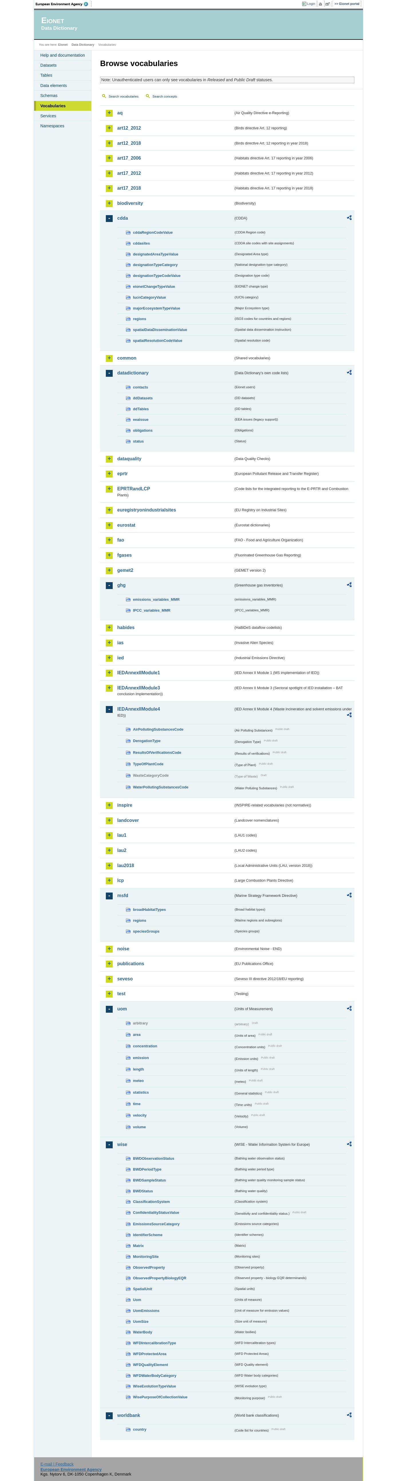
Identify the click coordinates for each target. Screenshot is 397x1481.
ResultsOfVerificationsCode (157, 752)
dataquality (129, 458)
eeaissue (140, 419)
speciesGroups (146, 931)
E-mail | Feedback (57, 1464)
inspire (124, 805)
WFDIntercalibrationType (154, 1343)
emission (141, 1058)
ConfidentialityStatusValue (156, 1212)
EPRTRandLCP (133, 488)
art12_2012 (129, 128)
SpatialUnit (142, 1289)
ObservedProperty (149, 1267)
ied (120, 657)
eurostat (126, 525)
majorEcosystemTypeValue (156, 308)
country (139, 1429)
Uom (137, 1300)
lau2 (121, 850)
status (138, 441)
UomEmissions (146, 1310)
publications (130, 963)
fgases (124, 555)
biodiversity (130, 203)
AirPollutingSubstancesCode (158, 729)
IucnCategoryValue (149, 297)
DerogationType (146, 741)
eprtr (122, 473)
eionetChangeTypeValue (154, 286)
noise (123, 948)
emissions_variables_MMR (156, 599)
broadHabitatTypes (149, 909)
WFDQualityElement (150, 1365)
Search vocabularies (123, 96)
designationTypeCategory (155, 265)
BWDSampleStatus (149, 1180)
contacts (140, 387)
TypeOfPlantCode (148, 764)
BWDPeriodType (147, 1169)
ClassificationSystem (151, 1202)
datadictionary (132, 372)
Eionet (63, 44)
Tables (46, 75)
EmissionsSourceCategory (156, 1224)
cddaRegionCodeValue (153, 232)
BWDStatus (143, 1191)
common (126, 358)
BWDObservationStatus (153, 1158)
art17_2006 (129, 158)
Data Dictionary (83, 44)
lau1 (121, 835)
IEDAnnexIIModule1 (138, 672)
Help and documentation (62, 55)
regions (139, 319)
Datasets (48, 65)
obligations (142, 430)
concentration (145, 1046)
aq (120, 112)
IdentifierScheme (147, 1235)
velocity (140, 1115)
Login (311, 3)
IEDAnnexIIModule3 (138, 687)
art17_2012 (129, 173)
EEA (64, 4)
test (121, 993)
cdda (122, 218)
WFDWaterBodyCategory (154, 1375)
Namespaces (52, 126)
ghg (121, 585)
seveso (125, 978)
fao (120, 540)
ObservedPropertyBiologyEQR (159, 1278)
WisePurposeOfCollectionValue (160, 1397)
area (136, 1034)
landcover (128, 820)
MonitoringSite (146, 1256)
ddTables (141, 409)
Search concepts (164, 96)
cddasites (141, 243)
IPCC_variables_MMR (151, 610)
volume (139, 1127)
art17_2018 (129, 188)
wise (122, 1144)
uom (122, 1008)
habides (125, 627)
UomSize (140, 1321)
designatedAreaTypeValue (155, 254)
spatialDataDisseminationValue (160, 330)
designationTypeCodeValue (156, 275)
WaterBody (142, 1332)
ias (120, 642)
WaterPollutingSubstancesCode (160, 787)
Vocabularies (53, 106)
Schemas (48, 95)
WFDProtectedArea (149, 1354)
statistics (141, 1092)
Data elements (53, 85)
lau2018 (125, 865)
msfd (122, 895)
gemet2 (125, 570)
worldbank (128, 1415)
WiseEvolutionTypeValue (154, 1386)
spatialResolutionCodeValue (157, 340)
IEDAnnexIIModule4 (138, 709)
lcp (120, 880)
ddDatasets (143, 398)
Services (48, 116)
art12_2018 (129, 143)
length (138, 1069)
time (136, 1104)
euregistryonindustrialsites (146, 509)
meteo (138, 1080)
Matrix (138, 1246)
